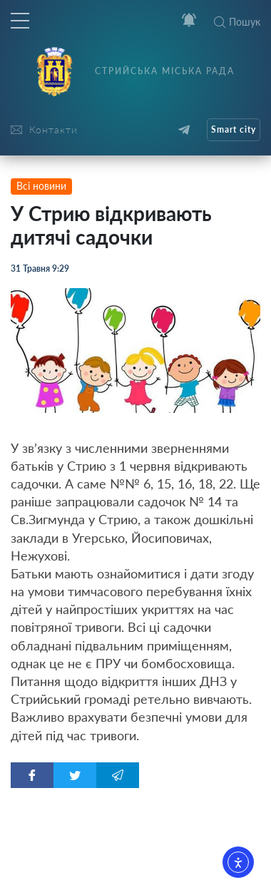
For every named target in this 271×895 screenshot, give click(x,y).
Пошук (237, 22)
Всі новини (41, 186)
